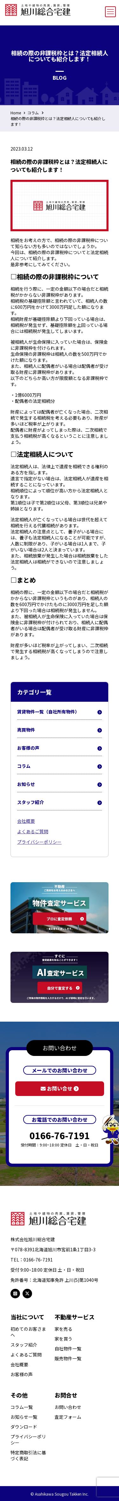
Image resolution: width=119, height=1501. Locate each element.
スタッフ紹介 (59, 802)
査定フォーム (68, 1417)
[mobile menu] (110, 11)
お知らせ (59, 784)
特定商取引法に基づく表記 (28, 1456)
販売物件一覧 (68, 1359)
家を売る (63, 1329)
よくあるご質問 (32, 831)
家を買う (63, 1339)
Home (15, 112)
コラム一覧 (21, 1407)
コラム (33, 112)
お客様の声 (59, 748)
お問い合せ (60, 1088)
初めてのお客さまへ (28, 1332)
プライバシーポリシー (39, 842)
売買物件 (59, 730)
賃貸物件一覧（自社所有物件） (59, 711)
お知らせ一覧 (23, 1417)
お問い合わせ (68, 1407)
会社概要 (26, 821)
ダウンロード (23, 1427)
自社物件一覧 (68, 1349)
